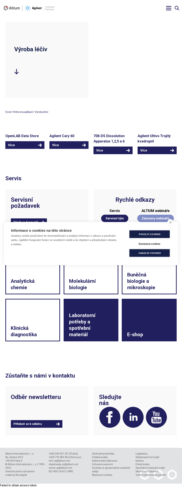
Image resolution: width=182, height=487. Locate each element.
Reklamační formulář (147, 457)
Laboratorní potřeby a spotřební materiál (82, 324)
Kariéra (140, 460)
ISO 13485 (67, 471)
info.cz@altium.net (59, 460)
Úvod (8, 112)
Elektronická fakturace (104, 460)
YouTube (156, 417)
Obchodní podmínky (103, 453)
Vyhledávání (177, 8)
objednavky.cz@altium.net (63, 464)
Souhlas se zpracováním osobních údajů (111, 469)
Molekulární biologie (82, 284)
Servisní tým (115, 218)
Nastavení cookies (102, 475)
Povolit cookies (149, 234)
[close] (170, 222)
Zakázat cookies (149, 252)
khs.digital (21, 475)
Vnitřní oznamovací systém (151, 475)
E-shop (135, 334)
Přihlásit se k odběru (28, 424)
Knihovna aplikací (23, 112)
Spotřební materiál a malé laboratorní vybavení (150, 469)
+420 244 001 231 (59, 453)
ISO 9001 (54, 471)
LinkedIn (133, 417)
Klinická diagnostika (24, 331)
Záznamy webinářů (155, 218)
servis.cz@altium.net (60, 467)
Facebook (109, 417)
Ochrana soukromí (102, 464)
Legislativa (142, 453)
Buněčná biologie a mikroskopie (141, 281)
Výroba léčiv (41, 112)
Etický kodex (142, 464)
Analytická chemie (22, 284)
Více (11, 145)
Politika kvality (100, 457)
